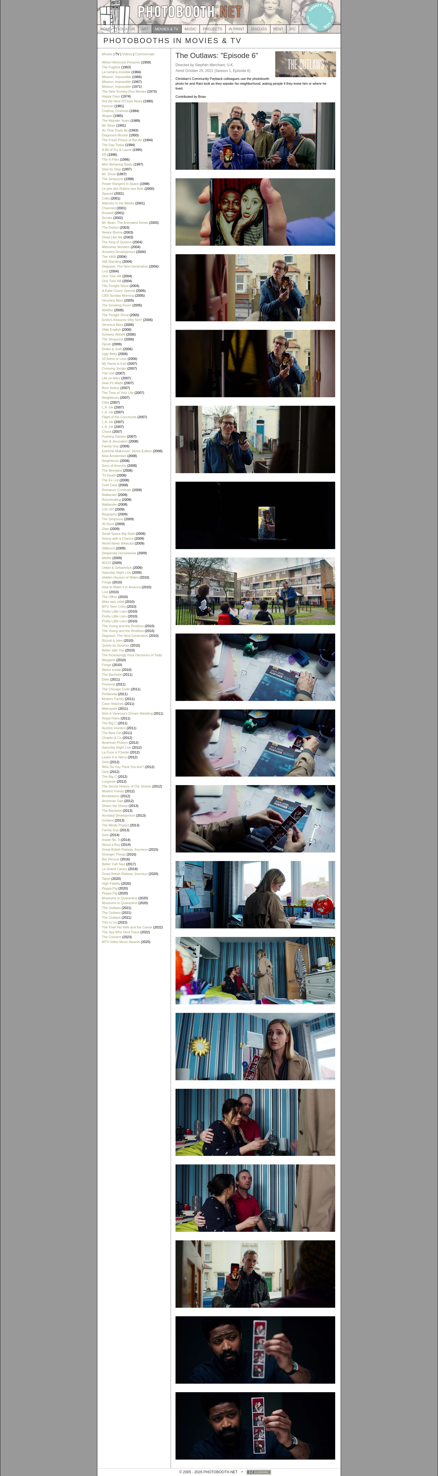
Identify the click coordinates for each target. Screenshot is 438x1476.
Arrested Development (118, 252)
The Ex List (110, 480)
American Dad (112, 801)
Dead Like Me (112, 237)
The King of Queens (117, 242)
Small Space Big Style (118, 533)
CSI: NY (108, 509)
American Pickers (115, 742)
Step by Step (111, 169)
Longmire (109, 781)
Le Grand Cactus (114, 869)
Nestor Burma (112, 232)
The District (110, 227)
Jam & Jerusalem (115, 441)
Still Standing (111, 261)
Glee (105, 529)
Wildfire (107, 310)
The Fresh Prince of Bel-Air (122, 140)
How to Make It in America (121, 587)
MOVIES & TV (166, 29)
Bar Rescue (110, 859)
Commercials (145, 54)
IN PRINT (236, 29)
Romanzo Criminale (116, 490)
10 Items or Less (114, 358)
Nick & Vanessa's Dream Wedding (127, 713)
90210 (106, 563)
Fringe (106, 582)
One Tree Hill (111, 276)
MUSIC (190, 29)
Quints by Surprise (115, 645)
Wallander (109, 495)
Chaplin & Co (112, 738)
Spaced (107, 193)
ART (145, 29)
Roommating (111, 499)
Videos (127, 54)
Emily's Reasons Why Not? (122, 320)
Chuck (106, 431)
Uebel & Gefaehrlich (117, 567)
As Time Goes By (115, 130)
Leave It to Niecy (114, 757)
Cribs (106, 198)
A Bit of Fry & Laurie (117, 150)
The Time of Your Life (118, 393)
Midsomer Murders (116, 247)
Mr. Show (109, 174)
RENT (278, 29)
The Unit (108, 373)
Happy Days (111, 96)
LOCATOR (126, 29)
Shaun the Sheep (115, 806)
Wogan (107, 116)
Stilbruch (108, 548)
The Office (109, 597)
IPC (293, 29)
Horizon (107, 106)
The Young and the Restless (123, 626)
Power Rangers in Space (120, 184)
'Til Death (109, 475)
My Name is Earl (114, 363)
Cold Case (109, 485)
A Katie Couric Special (118, 290)
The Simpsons (112, 179)
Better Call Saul (113, 864)
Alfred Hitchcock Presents (121, 62)
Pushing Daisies (114, 436)
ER (104, 154)
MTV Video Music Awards (121, 942)
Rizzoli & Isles (112, 640)
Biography (109, 514)
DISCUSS (259, 29)
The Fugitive (111, 67)
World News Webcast (118, 543)
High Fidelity (111, 883)
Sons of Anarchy (114, 465)
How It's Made (112, 383)
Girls (105, 762)
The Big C (109, 723)
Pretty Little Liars (114, 611)
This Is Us (109, 922)
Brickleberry (111, 796)
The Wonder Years (116, 120)
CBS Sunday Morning (118, 295)
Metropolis (109, 708)
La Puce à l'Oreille (115, 752)
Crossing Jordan (114, 368)
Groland (108, 820)
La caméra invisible (116, 72)
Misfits (106, 558)
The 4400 (109, 256)
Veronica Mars (112, 300)
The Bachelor (112, 674)
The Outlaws (111, 908)
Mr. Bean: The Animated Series (125, 222)
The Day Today (113, 145)
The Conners (111, 937)
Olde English (111, 329)
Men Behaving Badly (117, 164)
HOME (105, 29)
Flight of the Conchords (119, 417)
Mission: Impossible (116, 77)
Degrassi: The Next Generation (125, 266)
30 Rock (108, 524)
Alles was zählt (113, 601)
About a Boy (111, 844)
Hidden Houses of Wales (120, 577)
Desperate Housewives (119, 553)
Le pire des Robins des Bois (123, 188)
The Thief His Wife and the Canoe (127, 927)
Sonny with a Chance (118, 538)
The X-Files (110, 159)
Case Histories (113, 704)
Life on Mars (111, 378)
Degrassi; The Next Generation (125, 635)
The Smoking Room (116, 305)
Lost (105, 271)
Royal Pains (111, 718)
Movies (107, 54)
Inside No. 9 (111, 840)
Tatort (106, 878)
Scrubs (107, 218)
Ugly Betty (109, 354)
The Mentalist (112, 470)
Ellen (105, 679)
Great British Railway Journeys (125, 849)
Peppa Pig (109, 888)
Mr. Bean (108, 125)
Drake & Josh (112, 349)
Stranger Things (114, 854)
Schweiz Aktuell (113, 334)
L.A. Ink (107, 407)
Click (105, 402)
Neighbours (110, 397)
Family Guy (110, 446)
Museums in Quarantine (119, 898)
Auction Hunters (114, 728)
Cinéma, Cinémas (115, 111)
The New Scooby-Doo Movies (124, 91)
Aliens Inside (111, 669)
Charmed (109, 208)
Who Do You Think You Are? (123, 767)
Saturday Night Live (116, 572)
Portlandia (109, 694)
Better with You (113, 650)
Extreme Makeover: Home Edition (127, 451)
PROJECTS (212, 29)
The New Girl (111, 733)
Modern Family (113, 699)
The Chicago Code (116, 689)
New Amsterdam (114, 456)
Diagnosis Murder (115, 135)
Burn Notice (110, 388)
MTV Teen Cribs (114, 606)
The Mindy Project (115, 825)
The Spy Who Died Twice (120, 932)
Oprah (106, 344)
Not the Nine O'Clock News (122, 101)
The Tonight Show (115, 286)
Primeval (108, 684)
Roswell (108, 213)
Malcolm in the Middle (118, 203)
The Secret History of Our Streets (126, 786)
